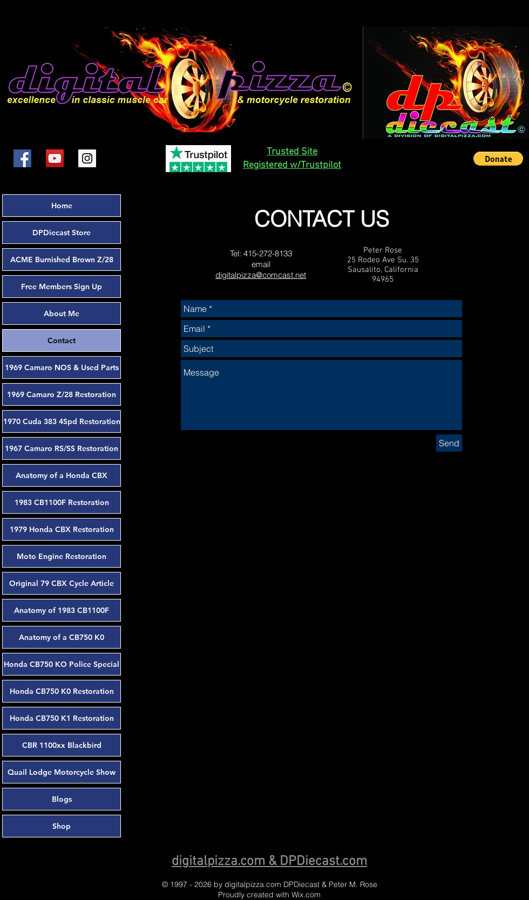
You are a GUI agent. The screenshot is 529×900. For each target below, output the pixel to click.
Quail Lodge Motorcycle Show (62, 772)
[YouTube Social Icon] (55, 158)
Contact (62, 340)
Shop (61, 826)
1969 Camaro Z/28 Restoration (61, 394)
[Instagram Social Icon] (87, 158)
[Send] (449, 443)
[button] (498, 159)
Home (61, 205)
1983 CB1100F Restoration (62, 502)
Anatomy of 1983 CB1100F (61, 610)
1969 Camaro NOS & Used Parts (62, 367)
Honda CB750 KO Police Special (61, 664)
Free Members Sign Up (61, 286)
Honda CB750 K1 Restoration (62, 718)
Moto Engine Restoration (61, 556)
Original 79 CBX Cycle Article (61, 583)
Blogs (62, 799)
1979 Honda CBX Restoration (62, 529)
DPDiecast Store (61, 232)
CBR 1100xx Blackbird (61, 745)
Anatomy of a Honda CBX (61, 475)
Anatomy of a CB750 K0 (61, 637)
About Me (61, 313)
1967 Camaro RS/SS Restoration (61, 448)
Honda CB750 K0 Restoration (62, 691)
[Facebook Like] (127, 158)
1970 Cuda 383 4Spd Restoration (61, 421)
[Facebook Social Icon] (22, 158)
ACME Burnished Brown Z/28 (61, 259)
